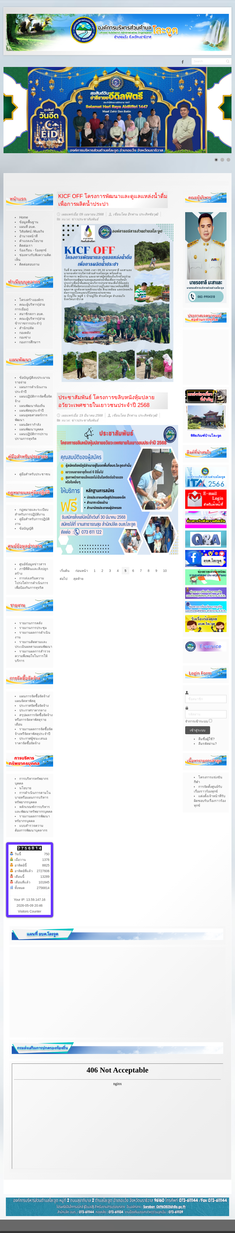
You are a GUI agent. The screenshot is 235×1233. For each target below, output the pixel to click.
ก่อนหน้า (81, 571)
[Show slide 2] (222, 160)
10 (165, 571)
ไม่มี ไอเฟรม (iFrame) (117, 1116)
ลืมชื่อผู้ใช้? (206, 739)
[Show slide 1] (216, 160)
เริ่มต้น (65, 571)
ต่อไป (63, 579)
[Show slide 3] (228, 160)
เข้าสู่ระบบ (197, 730)
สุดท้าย (78, 579)
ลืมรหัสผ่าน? (207, 743)
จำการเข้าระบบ (196, 721)
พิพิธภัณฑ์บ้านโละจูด (206, 435)
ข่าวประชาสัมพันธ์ (84, 219)
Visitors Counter (29, 911)
